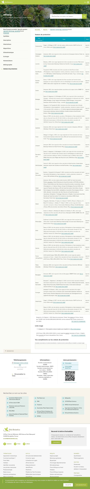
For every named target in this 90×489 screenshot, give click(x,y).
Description (7, 40)
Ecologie (6, 56)
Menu (86, 2)
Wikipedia (66, 398)
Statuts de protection (10, 69)
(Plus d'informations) (75, 329)
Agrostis (5, 31)
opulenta (17, 31)
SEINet (38, 416)
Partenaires (77, 464)
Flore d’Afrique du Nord (56, 467)
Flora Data (6, 460)
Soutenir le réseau (79, 466)
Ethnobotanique (8, 52)
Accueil (37, 29)
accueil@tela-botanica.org (10, 438)
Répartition (7, 48)
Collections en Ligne (31, 460)
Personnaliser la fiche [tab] (18, 375)
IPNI (37, 401)
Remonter (9, 351)
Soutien (76, 462)
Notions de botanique (56, 474)
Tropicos (38, 405)
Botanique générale (55, 458)
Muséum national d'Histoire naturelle (16, 406)
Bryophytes (53, 460)
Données (76, 453)
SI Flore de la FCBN (13, 403)
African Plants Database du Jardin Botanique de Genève (44, 412)
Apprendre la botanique (10, 456)
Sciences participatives (9, 474)
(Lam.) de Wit (64, 26)
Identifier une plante (9, 465)
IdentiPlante (29, 467)
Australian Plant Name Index (44, 408)
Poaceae (6, 33)
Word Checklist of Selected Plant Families (17, 414)
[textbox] (66, 16)
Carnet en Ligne (30, 458)
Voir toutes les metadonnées (78, 321)
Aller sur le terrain (8, 476)
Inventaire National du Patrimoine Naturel (14, 398)
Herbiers (5, 462)
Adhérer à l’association (80, 469)
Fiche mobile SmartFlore (67, 367)
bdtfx (45, 29)
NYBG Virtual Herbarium (71, 405)
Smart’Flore (29, 476)
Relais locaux (7, 472)
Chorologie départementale (58, 462)
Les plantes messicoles (9, 467)
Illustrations (7, 44)
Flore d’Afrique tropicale (56, 472)
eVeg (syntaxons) (30, 465)
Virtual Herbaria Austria (70, 413)
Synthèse (6, 36)
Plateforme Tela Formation (33, 472)
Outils (28, 453)
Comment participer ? (9, 458)
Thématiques (7, 453)
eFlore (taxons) (30, 462)
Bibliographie (7, 65)
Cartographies (78, 475)
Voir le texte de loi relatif (59, 47)
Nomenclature (7, 60)
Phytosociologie (7, 469)
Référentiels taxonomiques (33, 474)
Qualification (77, 456)
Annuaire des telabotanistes (34, 456)
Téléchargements (79, 458)
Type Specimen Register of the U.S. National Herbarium (72, 408)
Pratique (77, 473)
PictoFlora (28, 469)
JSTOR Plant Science (69, 401)
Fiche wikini (67, 363)
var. (13, 31)
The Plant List (40, 398)
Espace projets (54, 456)
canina (10, 31)
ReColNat (10, 411)
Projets (52, 453)
